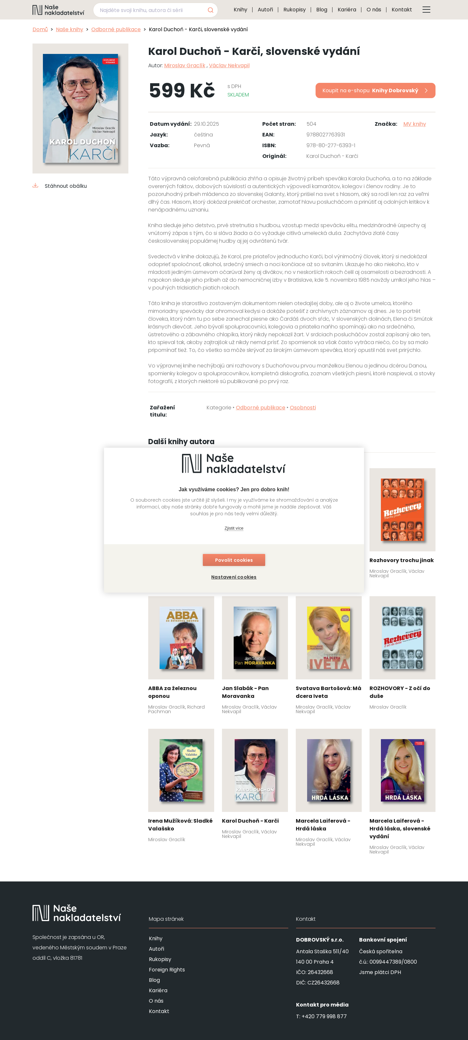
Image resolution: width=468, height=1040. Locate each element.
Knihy (240, 9)
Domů (40, 29)
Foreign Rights (167, 969)
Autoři (265, 9)
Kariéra (347, 9)
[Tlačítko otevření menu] (426, 10)
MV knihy (414, 124)
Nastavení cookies (233, 577)
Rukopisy (294, 9)
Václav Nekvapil (229, 65)
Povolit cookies (234, 560)
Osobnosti (303, 407)
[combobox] (155, 10)
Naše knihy (69, 29)
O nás (374, 9)
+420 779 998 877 (324, 1016)
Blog (321, 9)
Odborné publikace (116, 29)
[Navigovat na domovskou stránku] (58, 10)
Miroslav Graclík (184, 65)
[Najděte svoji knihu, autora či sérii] (147, 10)
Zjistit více (234, 528)
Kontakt (402, 9)
